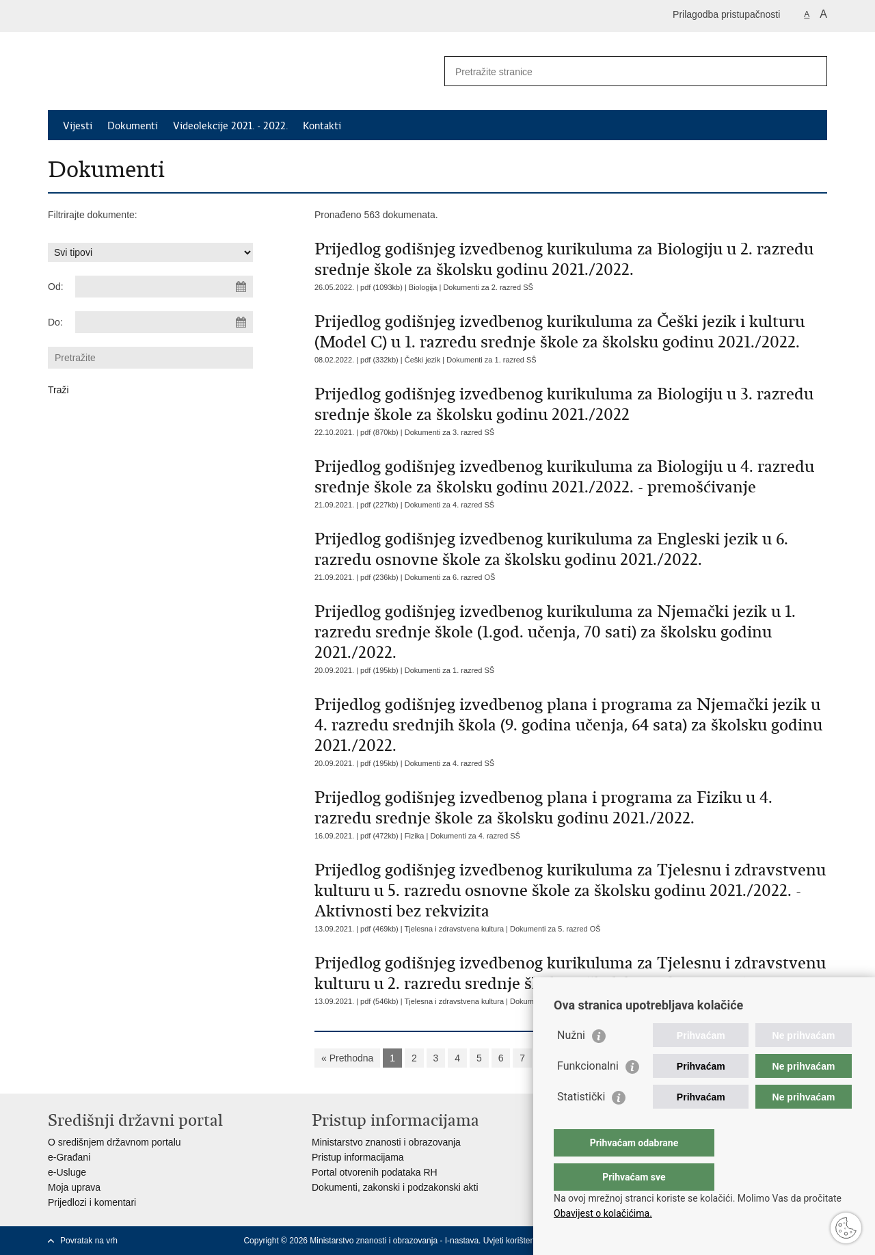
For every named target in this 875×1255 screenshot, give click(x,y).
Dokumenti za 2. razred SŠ (488, 287)
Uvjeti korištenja (512, 1240)
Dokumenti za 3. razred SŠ (449, 432)
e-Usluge (67, 1172)
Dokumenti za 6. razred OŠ (450, 577)
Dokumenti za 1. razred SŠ (491, 360)
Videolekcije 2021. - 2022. (230, 126)
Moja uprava (74, 1187)
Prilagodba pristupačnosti (726, 14)
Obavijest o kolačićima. (603, 1213)
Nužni (571, 1062)
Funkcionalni (588, 1093)
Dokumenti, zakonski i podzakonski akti (395, 1187)
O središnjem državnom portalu (114, 1142)
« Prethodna (347, 1058)
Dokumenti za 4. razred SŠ (449, 505)
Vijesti (77, 126)
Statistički (581, 1124)
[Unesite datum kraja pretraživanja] (164, 322)
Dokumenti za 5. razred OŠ (555, 929)
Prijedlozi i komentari (92, 1202)
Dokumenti (132, 126)
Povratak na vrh (89, 1240)
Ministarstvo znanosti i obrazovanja (386, 1142)
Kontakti (322, 126)
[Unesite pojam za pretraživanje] (621, 71)
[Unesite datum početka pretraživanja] (164, 287)
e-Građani (69, 1157)
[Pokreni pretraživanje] (811, 71)
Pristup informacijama (358, 1157)
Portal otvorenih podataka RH (375, 1172)
